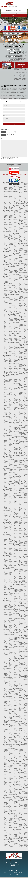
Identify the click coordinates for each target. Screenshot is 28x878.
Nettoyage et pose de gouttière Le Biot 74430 (25, 511)
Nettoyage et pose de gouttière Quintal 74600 (10, 724)
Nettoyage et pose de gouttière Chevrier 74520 (20, 785)
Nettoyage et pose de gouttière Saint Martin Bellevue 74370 (10, 442)
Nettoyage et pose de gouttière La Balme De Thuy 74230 (25, 580)
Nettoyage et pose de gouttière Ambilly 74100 (25, 772)
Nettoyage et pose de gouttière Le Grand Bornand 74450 (20, 187)
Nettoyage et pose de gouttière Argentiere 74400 (5, 379)
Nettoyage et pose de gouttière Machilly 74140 (15, 636)
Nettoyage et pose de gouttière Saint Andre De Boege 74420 (10, 640)
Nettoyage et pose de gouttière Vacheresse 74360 (5, 709)
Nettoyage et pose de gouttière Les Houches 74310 (15, 778)
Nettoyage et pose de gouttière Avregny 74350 (25, 623)
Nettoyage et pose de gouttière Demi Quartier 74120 (20, 539)
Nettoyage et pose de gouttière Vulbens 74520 (5, 429)
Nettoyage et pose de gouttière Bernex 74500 (25, 521)
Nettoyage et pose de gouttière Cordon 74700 (20, 631)
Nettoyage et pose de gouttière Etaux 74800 (20, 381)
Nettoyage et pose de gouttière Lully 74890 (15, 655)
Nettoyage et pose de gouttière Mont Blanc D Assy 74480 (5, 257)
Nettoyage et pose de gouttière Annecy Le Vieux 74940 (25, 743)
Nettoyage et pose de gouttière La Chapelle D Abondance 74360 (25, 285)
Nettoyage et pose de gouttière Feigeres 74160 (20, 304)
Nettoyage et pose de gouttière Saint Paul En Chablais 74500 (10, 403)
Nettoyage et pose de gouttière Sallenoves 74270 (10, 318)
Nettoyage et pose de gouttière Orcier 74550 (10, 826)
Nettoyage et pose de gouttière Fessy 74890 (20, 285)
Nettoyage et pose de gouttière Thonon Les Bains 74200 (5, 759)
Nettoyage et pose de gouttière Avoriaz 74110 (5, 214)
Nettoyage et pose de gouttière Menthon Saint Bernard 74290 (15, 460)
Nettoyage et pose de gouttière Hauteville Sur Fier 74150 (15, 801)
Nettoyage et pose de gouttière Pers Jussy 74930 (10, 788)
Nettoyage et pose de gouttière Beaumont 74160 (25, 540)
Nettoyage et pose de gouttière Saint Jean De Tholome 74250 (10, 499)
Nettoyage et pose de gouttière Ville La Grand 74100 (5, 527)
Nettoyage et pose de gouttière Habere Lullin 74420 (15, 823)
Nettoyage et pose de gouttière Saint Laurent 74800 (10, 453)
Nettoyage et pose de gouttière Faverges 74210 (20, 314)
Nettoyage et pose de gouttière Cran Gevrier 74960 (20, 599)
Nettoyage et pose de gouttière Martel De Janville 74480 (5, 269)
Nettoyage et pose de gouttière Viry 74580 (5, 484)
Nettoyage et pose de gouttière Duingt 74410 (20, 449)
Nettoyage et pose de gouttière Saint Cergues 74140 (10, 603)
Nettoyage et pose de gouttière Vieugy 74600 (5, 301)
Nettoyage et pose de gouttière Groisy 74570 (15, 842)
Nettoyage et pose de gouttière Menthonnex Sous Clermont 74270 (15, 436)
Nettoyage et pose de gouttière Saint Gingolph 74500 (10, 537)
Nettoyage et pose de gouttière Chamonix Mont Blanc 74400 (25, 306)
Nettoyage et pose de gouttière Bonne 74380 (25, 454)
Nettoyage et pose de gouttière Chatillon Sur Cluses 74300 (25, 219)
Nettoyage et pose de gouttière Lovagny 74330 (15, 692)
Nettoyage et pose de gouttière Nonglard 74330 (15, 199)
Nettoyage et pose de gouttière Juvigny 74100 (15, 757)
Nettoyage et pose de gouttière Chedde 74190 (5, 370)
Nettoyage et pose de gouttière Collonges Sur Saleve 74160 (20, 707)
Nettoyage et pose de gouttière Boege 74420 (25, 482)
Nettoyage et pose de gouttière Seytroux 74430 (10, 186)
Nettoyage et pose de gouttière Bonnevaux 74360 (25, 445)
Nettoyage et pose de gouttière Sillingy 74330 (5, 843)
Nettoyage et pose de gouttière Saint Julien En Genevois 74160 (10, 465)
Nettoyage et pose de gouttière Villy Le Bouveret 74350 (5, 515)
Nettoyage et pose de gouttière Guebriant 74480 (5, 280)
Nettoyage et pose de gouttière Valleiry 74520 (5, 690)
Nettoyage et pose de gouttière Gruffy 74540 (15, 833)
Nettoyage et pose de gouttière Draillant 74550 (20, 468)
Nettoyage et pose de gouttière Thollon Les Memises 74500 (5, 781)
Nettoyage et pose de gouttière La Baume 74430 (25, 550)
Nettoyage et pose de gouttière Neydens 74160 (15, 209)
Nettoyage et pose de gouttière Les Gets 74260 (20, 208)
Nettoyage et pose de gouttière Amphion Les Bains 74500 (5, 290)
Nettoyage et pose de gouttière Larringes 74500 (15, 748)
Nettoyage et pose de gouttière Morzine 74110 (15, 307)
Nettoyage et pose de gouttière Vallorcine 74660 (5, 672)
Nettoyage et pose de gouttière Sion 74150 (5, 186)
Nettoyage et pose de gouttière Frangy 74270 (20, 237)
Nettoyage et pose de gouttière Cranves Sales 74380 (20, 589)
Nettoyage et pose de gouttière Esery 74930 (20, 412)
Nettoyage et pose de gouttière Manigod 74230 (15, 617)
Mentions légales (14, 874)
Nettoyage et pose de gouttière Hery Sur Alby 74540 (15, 789)
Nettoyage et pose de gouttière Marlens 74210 (15, 548)
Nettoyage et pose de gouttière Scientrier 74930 (10, 270)
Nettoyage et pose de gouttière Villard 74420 (5, 572)
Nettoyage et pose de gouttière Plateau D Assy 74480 (5, 338)
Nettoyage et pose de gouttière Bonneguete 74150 (25, 464)
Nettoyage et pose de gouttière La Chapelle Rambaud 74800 (25, 272)
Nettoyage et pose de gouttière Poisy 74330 (10, 764)
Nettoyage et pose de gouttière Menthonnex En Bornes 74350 (15, 448)
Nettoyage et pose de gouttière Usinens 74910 (5, 718)
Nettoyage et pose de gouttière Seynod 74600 (10, 214)
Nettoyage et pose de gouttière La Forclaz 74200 (20, 257)
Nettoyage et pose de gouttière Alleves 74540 (25, 812)
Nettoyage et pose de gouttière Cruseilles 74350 (20, 568)
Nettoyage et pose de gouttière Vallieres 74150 (5, 681)
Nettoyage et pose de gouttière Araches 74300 (25, 711)
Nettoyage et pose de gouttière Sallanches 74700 (10, 327)
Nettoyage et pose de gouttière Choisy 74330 (20, 767)
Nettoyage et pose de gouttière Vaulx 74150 (5, 653)
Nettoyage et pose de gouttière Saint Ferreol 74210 (10, 561)
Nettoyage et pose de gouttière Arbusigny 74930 (25, 702)
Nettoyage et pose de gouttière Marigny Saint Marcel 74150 (15, 568)
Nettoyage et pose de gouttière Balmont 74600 (25, 569)
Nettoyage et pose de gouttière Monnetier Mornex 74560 (15, 368)
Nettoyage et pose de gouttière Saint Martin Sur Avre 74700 (10, 430)
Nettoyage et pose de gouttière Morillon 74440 (15, 317)
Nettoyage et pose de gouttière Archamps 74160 (25, 692)
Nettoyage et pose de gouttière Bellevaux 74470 (25, 530)
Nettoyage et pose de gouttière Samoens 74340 (10, 309)
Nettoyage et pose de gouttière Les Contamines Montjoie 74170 (20, 674)
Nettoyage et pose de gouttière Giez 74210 (20, 198)
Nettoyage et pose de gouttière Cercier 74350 (25, 357)
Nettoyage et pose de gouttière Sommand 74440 (5, 388)
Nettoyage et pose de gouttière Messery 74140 (15, 416)
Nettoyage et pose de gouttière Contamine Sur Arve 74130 (20, 651)
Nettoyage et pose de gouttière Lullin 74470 (15, 664)
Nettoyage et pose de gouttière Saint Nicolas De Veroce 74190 (10, 416)
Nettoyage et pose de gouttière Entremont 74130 (20, 440)
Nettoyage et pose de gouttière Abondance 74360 (25, 843)
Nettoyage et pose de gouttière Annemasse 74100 (25, 732)
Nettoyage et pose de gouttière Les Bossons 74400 (5, 360)
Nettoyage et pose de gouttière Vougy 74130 (5, 451)
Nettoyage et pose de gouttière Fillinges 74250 (20, 267)
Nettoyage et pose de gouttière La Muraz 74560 (15, 288)
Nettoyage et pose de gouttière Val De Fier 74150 (5, 820)
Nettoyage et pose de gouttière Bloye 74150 (25, 501)
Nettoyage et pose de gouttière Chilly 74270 (20, 776)
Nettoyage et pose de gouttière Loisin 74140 (15, 711)
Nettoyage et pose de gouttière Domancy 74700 (20, 496)
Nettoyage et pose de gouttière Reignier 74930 (10, 705)
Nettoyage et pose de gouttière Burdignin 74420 (25, 366)
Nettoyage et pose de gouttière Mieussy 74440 (15, 387)
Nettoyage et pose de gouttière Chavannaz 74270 (25, 199)
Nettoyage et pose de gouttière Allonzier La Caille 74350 (25, 792)
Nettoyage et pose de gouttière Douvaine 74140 (20, 477)
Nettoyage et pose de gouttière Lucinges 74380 (15, 683)
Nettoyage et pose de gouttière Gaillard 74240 (20, 218)
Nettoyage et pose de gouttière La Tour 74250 (5, 729)
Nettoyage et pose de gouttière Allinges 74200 (25, 803)
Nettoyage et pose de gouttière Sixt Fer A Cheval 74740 (5, 832)
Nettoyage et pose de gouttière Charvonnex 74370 (25, 239)
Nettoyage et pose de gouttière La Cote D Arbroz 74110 (20, 611)
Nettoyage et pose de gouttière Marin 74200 (15, 557)
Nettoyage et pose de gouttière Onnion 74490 (10, 836)
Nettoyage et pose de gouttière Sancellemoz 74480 (5, 235)
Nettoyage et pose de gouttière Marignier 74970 (15, 578)
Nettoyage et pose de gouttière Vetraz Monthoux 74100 (5, 594)
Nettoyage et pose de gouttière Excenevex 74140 (20, 332)
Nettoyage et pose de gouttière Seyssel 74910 (10, 204)
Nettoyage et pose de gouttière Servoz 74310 (10, 233)
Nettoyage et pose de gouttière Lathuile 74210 (15, 739)
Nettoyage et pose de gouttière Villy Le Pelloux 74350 (5, 503)
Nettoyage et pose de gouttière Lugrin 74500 (15, 673)
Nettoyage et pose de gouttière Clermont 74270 (20, 748)
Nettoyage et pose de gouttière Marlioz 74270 (15, 539)
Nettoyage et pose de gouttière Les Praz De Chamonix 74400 (5, 325)
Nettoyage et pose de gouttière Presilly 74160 (10, 743)
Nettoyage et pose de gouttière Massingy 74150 (15, 520)
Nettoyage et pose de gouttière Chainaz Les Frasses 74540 (25, 328)
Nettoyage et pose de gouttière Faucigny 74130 (20, 323)
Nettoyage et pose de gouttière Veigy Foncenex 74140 (5, 643)
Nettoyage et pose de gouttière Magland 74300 (15, 626)
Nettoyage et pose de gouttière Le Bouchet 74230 (25, 405)
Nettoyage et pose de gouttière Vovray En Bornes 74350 (5, 440)
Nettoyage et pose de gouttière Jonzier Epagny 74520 (15, 767)
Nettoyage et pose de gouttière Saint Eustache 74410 (10, 582)
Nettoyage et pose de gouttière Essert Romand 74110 (20, 402)
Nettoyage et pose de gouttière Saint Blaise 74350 (10, 614)
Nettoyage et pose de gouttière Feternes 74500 (20, 276)
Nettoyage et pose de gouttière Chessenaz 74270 (20, 813)
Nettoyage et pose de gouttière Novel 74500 (15, 190)
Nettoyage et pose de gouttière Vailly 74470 (5, 700)
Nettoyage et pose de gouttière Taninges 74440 (5, 801)
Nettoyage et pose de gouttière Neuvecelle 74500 (15, 218)
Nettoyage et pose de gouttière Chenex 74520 (20, 835)
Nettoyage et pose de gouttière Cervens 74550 (25, 338)
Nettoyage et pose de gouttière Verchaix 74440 (5, 633)
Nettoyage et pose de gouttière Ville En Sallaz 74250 (5, 539)
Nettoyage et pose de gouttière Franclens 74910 (20, 247)
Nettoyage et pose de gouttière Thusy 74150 (5, 738)
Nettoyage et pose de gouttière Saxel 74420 (10, 279)
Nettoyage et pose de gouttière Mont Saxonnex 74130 (15, 327)
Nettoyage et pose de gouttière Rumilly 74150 (10, 651)
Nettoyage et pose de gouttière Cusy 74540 (20, 558)
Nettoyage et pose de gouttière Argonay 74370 (25, 664)
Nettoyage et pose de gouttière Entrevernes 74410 (20, 431)
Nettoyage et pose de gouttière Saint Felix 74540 (10, 571)
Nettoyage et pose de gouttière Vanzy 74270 (5, 662)
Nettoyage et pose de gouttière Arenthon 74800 (25, 674)
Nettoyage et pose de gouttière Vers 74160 (5, 613)
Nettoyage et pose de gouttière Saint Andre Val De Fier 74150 (10, 626)
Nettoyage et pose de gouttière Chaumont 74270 (25, 209)
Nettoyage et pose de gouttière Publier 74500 (10, 715)
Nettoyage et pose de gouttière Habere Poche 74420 (15, 812)
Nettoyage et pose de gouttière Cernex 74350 (25, 348)
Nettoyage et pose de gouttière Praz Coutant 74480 (5, 245)
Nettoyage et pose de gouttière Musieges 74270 (15, 269)
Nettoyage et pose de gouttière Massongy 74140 (15, 510)
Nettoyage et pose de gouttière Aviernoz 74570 (25, 633)
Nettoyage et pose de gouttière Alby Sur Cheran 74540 (25, 832)
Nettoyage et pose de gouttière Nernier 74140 (15, 228)
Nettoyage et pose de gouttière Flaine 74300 (5, 204)
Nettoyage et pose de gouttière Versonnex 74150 (5, 604)
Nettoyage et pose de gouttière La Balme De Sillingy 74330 (25, 594)
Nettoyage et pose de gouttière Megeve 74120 (15, 489)
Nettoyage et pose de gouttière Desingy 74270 (20, 529)
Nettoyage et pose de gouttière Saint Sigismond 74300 (10, 368)
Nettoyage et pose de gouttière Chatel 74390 (25, 230)
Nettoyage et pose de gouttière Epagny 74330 (20, 421)
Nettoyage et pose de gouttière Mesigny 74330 (15, 426)
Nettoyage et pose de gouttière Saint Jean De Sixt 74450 (10, 512)
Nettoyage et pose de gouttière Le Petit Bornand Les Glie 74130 (10, 776)
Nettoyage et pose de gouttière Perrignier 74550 (10, 798)
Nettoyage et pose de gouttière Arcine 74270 (25, 683)
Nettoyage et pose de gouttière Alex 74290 (25, 821)
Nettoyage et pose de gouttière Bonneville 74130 (25, 436)
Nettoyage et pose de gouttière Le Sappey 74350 (10, 299)
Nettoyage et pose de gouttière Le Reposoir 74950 (10, 695)
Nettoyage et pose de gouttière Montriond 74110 (15, 337)
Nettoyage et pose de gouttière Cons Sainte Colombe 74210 (20, 685)
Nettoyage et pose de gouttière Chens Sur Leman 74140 (20, 824)
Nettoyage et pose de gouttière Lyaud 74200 (15, 645)
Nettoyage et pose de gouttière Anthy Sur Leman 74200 (25, 722)
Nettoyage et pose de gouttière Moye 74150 (15, 298)
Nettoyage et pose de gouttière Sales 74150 (10, 337)
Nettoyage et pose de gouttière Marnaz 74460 (15, 529)
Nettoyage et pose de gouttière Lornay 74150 (15, 701)
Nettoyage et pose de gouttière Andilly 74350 (25, 763)
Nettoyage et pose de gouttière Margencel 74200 (15, 588)
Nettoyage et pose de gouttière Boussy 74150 (25, 395)
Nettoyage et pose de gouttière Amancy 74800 (25, 782)
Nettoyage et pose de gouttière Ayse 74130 (25, 614)
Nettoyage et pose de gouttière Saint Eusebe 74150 (10, 593)
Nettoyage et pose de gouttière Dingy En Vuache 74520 (20, 518)
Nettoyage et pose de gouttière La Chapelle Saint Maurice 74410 (25, 260)
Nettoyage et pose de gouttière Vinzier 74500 (5, 493)
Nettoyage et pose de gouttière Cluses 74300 (20, 717)
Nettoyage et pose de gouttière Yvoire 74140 (5, 420)
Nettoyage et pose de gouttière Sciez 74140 (10, 261)
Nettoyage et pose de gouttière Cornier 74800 (20, 622)
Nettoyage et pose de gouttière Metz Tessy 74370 (15, 407)
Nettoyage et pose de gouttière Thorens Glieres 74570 (5, 748)
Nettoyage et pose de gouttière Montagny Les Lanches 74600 (15, 356)
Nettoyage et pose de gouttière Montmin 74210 (15, 346)
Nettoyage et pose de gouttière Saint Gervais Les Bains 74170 (10, 549)
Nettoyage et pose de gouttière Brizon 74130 (25, 376)
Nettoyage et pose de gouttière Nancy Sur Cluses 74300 (15, 258)
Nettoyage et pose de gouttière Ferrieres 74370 (20, 295)
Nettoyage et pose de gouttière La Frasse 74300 (20, 228)
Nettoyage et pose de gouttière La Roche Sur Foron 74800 (10, 662)
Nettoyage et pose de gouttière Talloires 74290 (5, 810)
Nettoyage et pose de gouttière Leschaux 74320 (15, 729)
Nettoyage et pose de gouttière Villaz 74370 (5, 550)
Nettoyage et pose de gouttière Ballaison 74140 (25, 605)
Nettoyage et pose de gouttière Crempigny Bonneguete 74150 (20, 578)
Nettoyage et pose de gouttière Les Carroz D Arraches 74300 (5, 400)
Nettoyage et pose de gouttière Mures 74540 (15, 278)
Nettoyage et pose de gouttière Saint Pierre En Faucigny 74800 (10, 390)
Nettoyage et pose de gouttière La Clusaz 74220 (20, 727)
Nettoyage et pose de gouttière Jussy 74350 (5, 411)
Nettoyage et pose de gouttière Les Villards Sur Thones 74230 (5, 561)
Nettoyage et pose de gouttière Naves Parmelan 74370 (15, 238)
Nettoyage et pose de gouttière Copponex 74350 (20, 641)
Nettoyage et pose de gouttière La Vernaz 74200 (5, 623)
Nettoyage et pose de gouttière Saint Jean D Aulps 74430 (10, 525)
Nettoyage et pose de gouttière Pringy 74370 (10, 733)
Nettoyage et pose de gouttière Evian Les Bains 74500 (20, 352)
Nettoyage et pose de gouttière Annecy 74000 (25, 754)
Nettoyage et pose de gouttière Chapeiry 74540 (25, 249)
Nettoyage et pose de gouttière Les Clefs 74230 (20, 738)
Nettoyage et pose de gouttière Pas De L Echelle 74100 (5, 224)
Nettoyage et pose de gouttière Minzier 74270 (15, 378)
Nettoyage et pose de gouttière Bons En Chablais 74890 (25, 425)
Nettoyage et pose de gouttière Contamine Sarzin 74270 (20, 663)
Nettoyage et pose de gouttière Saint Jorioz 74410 (10, 477)
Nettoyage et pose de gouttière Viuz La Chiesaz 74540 (5, 473)
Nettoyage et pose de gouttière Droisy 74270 (20, 459)
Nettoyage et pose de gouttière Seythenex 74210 (10, 195)
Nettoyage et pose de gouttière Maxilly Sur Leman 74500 (15, 500)
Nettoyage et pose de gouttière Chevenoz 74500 (20, 795)
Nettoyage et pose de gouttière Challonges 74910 (25, 317)
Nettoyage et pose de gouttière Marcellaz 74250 (15, 597)
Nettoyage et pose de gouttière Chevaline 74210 (20, 804)
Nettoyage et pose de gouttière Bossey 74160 (25, 414)
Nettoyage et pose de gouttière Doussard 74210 (20, 487)
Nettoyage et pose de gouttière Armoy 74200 (25, 655)
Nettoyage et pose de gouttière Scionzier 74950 (10, 251)
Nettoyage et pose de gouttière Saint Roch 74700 (10, 379)
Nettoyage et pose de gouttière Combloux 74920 (20, 696)
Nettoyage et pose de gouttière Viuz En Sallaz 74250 (5, 461)
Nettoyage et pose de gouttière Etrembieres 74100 (20, 363)
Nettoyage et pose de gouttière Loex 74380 (15, 720)
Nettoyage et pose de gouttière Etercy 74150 (20, 372)
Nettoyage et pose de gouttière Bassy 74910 (25, 560)
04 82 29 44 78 (11, 19)
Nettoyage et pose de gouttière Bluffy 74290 (25, 492)
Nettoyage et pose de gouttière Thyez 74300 (5, 791)
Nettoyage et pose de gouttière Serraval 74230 (10, 242)
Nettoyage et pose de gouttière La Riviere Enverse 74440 (10, 675)
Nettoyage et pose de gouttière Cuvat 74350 (20, 549)
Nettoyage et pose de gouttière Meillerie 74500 (15, 471)
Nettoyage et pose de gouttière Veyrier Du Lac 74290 (5, 582)
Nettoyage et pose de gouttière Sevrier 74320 (10, 223)
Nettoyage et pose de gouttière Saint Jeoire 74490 (10, 487)
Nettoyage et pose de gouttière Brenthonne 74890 (25, 385)
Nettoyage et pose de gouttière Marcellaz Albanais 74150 (15, 607)
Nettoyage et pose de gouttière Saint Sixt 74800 (10, 357)
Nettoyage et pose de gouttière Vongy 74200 (5, 195)
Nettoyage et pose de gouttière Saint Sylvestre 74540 (10, 347)
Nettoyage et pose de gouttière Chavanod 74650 (25, 190)
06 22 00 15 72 (11, 22)
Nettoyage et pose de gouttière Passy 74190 (10, 817)
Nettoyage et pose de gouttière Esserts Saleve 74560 (20, 392)
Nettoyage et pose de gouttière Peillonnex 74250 (10, 807)
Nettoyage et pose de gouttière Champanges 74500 (25, 296)
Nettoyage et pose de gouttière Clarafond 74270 (20, 757)
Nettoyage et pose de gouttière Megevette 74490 (15, 480)
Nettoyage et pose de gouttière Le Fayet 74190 (5, 349)
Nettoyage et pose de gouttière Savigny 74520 (10, 289)
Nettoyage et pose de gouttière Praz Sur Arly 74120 (10, 753)
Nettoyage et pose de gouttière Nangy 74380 (15, 247)
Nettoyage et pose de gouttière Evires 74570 (20, 342)
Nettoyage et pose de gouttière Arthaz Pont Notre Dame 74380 (25, 644)
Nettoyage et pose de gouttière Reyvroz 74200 (10, 685)
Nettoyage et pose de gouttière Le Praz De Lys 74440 (5, 312)
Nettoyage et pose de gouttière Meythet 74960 (15, 396)
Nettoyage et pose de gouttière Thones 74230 (5, 770)
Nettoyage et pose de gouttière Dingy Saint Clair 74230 (20, 507)
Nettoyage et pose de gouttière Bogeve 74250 (25, 473)
